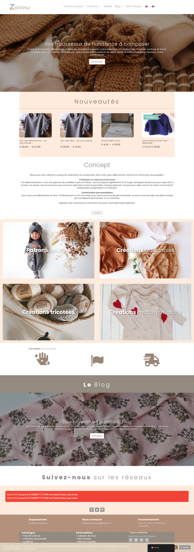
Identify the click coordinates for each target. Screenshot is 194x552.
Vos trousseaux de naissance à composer (97, 44)
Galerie (108, 6)
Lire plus (97, 438)
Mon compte (134, 6)
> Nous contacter (138, 534)
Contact (97, 214)
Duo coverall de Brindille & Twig (97, 424)
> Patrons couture (30, 538)
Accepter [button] (185, 547)
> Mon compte (83, 540)
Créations (92, 6)
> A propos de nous (86, 538)
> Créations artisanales (33, 540)
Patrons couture (73, 6)
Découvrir (97, 61)
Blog (117, 6)
